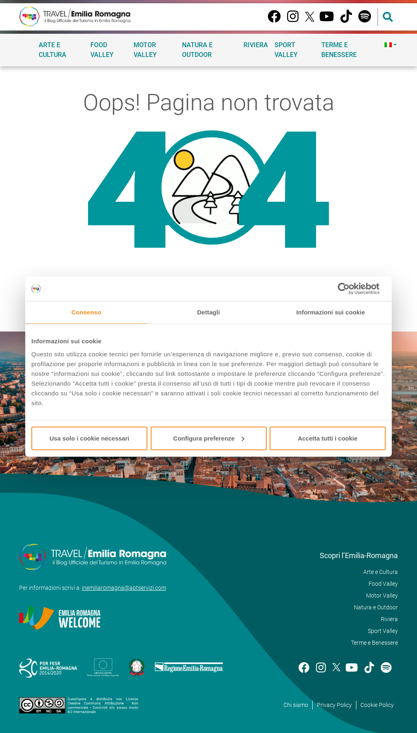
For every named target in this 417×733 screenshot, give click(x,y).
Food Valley (102, 50)
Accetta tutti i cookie (328, 437)
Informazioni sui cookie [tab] (330, 312)
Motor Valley (145, 50)
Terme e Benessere (339, 50)
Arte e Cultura (52, 50)
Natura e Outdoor (197, 50)
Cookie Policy (377, 705)
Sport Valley (286, 50)
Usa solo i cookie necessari (89, 437)
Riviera (256, 45)
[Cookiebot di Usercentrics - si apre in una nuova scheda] (350, 289)
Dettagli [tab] (208, 312)
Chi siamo (295, 705)
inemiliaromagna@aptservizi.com (124, 588)
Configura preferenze (208, 437)
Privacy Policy (334, 705)
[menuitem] (389, 44)
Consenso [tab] (86, 312)
